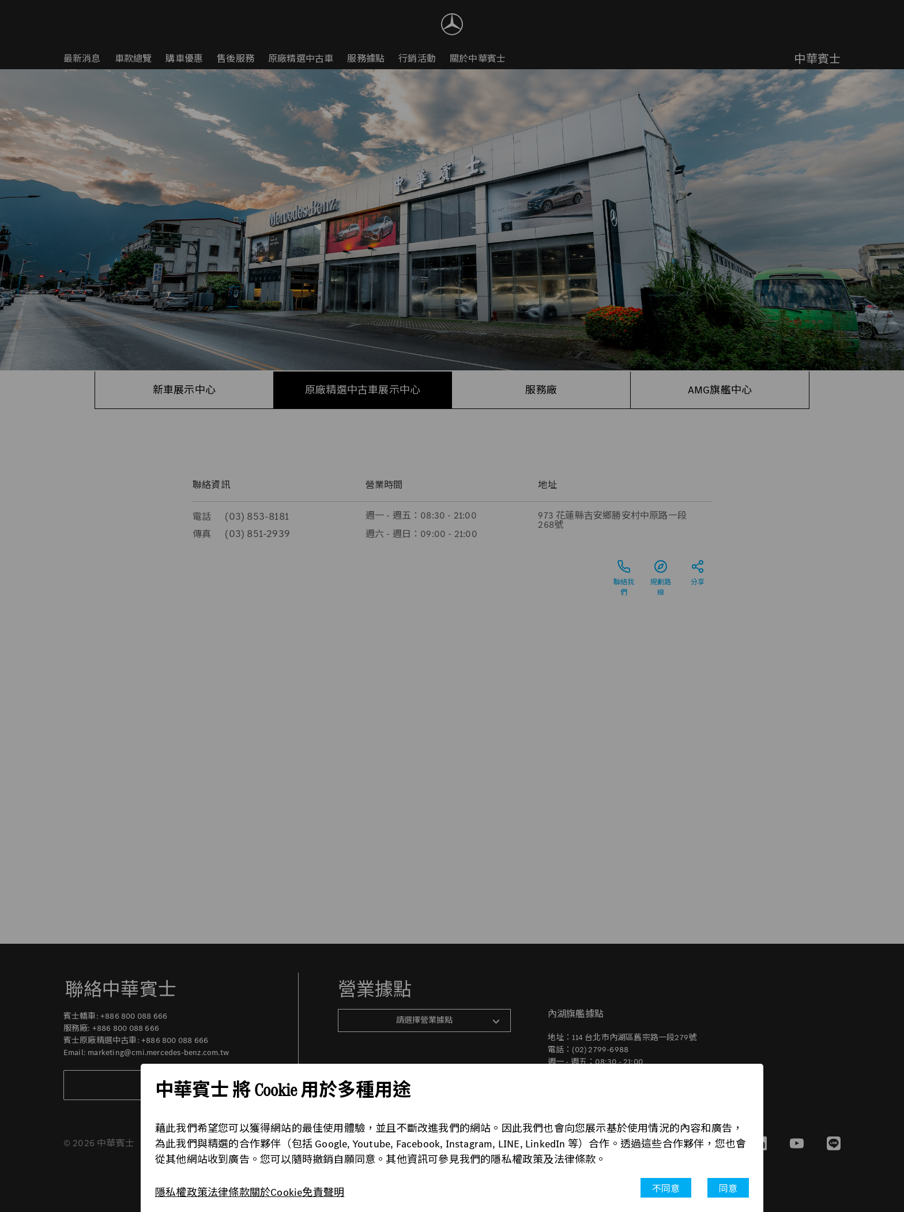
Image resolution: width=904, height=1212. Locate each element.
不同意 (666, 1189)
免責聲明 (323, 1192)
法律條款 (229, 1192)
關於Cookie (276, 1192)
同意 (728, 1189)
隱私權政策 (181, 1192)
